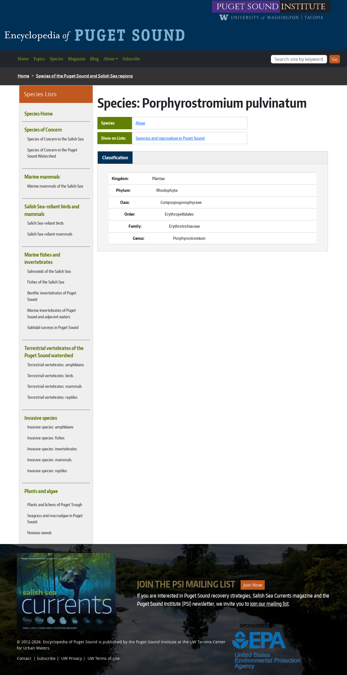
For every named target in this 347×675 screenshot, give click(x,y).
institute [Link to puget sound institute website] (303, 7)
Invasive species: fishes (46, 438)
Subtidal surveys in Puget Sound (52, 327)
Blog (94, 58)
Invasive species (40, 418)
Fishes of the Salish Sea (45, 282)
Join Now (252, 585)
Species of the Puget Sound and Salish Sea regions (84, 75)
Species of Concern (43, 129)
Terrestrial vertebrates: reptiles (52, 397)
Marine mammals (42, 177)
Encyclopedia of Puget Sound (70, 641)
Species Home (38, 113)
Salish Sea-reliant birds (45, 223)
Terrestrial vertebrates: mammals (54, 386)
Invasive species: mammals (49, 459)
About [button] (109, 58)
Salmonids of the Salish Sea (49, 271)
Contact (24, 658)
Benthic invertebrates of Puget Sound (51, 296)
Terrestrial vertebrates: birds (50, 375)
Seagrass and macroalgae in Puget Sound (55, 519)
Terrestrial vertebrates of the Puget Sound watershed (54, 351)
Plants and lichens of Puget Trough (54, 504)
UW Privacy (71, 658)
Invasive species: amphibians (50, 427)
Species (56, 58)
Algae (140, 122)
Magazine (76, 58)
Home (23, 58)
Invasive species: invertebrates (52, 448)
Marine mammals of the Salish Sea (55, 186)
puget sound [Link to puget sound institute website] (247, 7)
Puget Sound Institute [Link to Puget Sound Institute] (156, 641)
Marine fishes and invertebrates (42, 258)
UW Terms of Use (104, 658)
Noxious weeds (39, 532)
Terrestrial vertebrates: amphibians (55, 364)
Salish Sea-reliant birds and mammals (51, 210)
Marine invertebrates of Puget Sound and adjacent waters (51, 313)
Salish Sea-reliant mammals (49, 234)
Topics (39, 58)
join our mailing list (269, 603)
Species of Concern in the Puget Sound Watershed (52, 153)
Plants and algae (41, 491)
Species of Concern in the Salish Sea (55, 139)
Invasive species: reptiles (47, 470)
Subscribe (131, 58)
